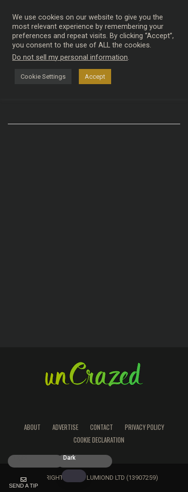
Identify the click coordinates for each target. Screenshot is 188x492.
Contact (101, 427)
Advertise (65, 427)
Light (20, 458)
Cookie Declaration (98, 440)
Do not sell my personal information (70, 57)
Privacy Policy (144, 427)
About (32, 427)
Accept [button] (95, 76)
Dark (69, 458)
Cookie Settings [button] (43, 76)
